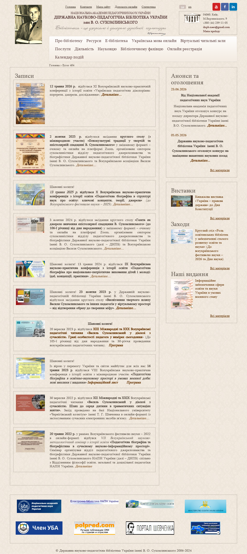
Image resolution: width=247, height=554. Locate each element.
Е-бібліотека (116, 40)
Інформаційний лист (102, 382)
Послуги (63, 48)
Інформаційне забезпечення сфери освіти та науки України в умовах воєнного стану (209, 288)
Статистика (149, 7)
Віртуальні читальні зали (203, 40)
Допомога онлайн (126, 7)
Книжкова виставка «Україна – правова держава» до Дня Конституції (209, 202)
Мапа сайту (103, 7)
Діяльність (84, 48)
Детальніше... (217, 125)
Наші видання (189, 274)
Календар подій (69, 57)
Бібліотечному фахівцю (142, 48)
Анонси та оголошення (187, 78)
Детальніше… (111, 94)
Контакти (86, 7)
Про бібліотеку (68, 40)
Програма (116, 345)
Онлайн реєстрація (184, 48)
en (190, 7)
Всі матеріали (220, 170)
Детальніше (83, 466)
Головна (70, 7)
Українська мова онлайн (154, 40)
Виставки (183, 190)
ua (182, 7)
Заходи (180, 224)
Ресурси (93, 40)
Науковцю (107, 48)
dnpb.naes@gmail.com (216, 27)
